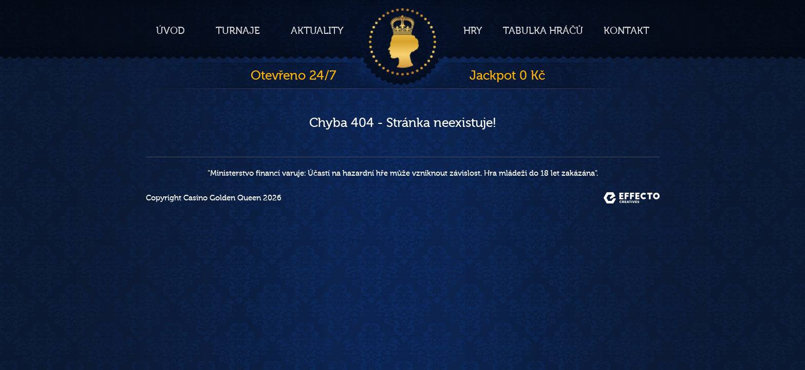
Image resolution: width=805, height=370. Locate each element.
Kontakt (626, 30)
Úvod (170, 30)
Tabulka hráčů (543, 30)
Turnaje (238, 30)
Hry (472, 30)
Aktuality (317, 30)
